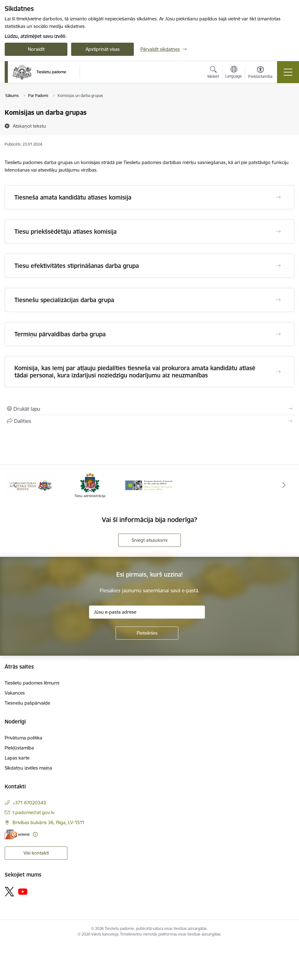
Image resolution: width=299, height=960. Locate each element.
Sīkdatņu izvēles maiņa (28, 768)
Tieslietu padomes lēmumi (32, 683)
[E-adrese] (17, 834)
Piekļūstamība (19, 748)
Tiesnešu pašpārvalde (27, 703)
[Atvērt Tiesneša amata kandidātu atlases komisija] (278, 197)
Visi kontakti (36, 853)
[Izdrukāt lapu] (149, 409)
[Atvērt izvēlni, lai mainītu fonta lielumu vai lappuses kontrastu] (260, 73)
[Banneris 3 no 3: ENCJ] (149, 485)
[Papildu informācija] (35, 834)
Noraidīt (36, 49)
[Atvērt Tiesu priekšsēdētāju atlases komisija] (278, 231)
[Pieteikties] (147, 633)
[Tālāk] (284, 485)
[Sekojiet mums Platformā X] (9, 891)
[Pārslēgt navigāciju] (288, 72)
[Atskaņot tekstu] (29, 126)
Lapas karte (17, 758)
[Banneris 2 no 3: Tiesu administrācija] (89, 485)
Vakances (15, 693)
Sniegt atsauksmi (149, 540)
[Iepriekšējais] (15, 485)
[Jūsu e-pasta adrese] (147, 612)
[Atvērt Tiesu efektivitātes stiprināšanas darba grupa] (278, 265)
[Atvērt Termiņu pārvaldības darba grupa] (278, 334)
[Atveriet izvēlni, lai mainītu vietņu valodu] (233, 73)
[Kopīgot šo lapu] (149, 421)
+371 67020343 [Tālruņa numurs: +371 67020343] (29, 803)
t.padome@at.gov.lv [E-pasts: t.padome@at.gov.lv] (33, 812)
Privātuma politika (23, 738)
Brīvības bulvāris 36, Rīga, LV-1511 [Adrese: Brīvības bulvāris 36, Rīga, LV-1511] (49, 822)
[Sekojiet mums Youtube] (23, 891)
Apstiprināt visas (103, 49)
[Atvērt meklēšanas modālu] (213, 73)
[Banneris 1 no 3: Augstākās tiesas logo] (30, 485)
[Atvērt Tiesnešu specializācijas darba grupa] (278, 300)
